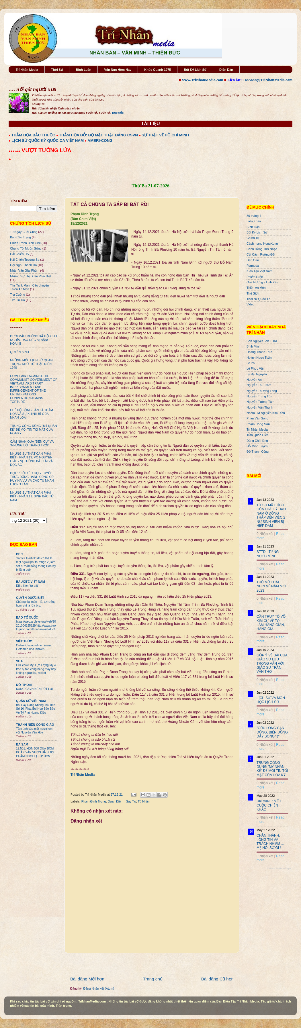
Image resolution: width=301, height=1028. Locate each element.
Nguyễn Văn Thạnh (260, 407)
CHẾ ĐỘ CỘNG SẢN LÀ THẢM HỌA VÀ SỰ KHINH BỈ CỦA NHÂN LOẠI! (31, 413)
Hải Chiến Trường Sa (24, 259)
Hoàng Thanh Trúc (259, 352)
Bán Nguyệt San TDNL (262, 341)
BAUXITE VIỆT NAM (30, 581)
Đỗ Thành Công (258, 451)
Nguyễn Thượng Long (262, 391)
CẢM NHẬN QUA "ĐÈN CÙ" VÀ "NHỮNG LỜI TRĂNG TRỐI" (32, 443)
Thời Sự (57, 69)
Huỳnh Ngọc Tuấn (259, 357)
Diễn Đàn (226, 69)
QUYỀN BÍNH (19, 352)
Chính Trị (253, 238)
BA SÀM (22, 744)
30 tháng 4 (254, 215)
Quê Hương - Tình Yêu (262, 282)
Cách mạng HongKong (262, 243)
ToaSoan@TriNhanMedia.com (267, 80)
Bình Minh (254, 346)
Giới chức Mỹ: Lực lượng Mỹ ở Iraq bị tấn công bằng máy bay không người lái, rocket (36, 669)
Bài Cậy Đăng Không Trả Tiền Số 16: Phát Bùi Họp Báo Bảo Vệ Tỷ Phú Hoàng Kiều (35, 708)
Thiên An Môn (256, 287)
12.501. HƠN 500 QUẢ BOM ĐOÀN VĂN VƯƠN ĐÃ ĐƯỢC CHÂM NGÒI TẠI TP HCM (35, 752)
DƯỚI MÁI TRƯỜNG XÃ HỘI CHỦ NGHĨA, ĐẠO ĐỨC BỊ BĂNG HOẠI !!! (33, 339)
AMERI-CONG (99, 140)
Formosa (253, 265)
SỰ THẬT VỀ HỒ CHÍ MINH (165, 135)
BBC (19, 554)
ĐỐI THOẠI (24, 684)
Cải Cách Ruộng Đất (261, 254)
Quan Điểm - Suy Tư (122, 801)
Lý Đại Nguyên (257, 374)
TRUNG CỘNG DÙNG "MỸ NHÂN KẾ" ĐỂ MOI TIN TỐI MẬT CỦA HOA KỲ (33, 429)
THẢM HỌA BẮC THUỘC (33, 135)
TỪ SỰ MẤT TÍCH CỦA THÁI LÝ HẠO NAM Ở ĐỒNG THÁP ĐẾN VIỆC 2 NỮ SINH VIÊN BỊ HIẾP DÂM (271, 515)
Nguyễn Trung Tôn (259, 396)
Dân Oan (253, 260)
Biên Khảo (254, 221)
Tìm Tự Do (17, 300)
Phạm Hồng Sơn (258, 424)
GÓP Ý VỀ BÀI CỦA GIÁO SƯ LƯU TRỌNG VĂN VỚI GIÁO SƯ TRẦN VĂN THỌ (272, 663)
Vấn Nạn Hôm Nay (117, 69)
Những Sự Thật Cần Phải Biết (30, 276)
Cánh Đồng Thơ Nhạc (262, 249)
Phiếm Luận (255, 276)
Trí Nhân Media (27, 69)
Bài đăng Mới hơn (87, 978)
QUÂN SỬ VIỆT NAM (31, 701)
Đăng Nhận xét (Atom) (98, 988)
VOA (19, 661)
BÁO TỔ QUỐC (27, 617)
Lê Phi (251, 363)
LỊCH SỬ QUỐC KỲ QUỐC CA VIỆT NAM (47, 140)
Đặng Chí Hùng (257, 440)
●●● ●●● (15, 151)
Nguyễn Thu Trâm (259, 385)
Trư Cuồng (17, 294)
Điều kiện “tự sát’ (27, 585)
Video (250, 304)
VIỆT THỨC (24, 641)
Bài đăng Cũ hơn (217, 978)
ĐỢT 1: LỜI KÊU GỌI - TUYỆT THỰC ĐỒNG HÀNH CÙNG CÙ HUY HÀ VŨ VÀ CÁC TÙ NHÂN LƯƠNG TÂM (32, 478)
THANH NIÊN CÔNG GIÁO (35, 724)
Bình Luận (83, 69)
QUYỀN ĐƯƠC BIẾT (30, 597)
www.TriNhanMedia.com (202, 80)
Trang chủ (153, 978)
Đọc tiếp (118, 112)
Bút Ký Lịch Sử (195, 69)
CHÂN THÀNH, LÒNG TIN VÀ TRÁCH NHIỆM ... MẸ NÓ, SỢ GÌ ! (270, 841)
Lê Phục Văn (256, 368)
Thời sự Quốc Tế (258, 299)
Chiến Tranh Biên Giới (25, 243)
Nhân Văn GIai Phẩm (24, 270)
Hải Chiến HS (19, 254)
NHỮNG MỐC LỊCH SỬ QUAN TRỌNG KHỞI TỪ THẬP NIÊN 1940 (31, 363)
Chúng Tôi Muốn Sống (26, 248)
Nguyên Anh (255, 379)
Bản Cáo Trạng (20, 237)
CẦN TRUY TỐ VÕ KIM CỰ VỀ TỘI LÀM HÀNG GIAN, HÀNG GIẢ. (271, 623)
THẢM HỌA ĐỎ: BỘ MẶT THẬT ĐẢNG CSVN (98, 135)
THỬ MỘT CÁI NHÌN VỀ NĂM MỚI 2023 (271, 586)
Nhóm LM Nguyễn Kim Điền (266, 413)
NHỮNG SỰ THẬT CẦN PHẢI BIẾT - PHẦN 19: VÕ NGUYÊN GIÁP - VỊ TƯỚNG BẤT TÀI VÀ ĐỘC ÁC (31, 459)
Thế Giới (253, 293)
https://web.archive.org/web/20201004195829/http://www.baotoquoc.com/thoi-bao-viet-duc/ (36, 625)
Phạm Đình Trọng (93, 801)
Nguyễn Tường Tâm (260, 401)
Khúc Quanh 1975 (157, 69)
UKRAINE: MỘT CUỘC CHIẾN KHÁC (269, 805)
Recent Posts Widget (279, 868)
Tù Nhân (143, 801)
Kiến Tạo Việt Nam (259, 271)
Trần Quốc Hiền (258, 435)
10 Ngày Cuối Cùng (23, 232)
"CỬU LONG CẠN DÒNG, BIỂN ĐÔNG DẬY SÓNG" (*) (272, 732)
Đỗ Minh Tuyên (257, 446)
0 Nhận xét (265, 534)
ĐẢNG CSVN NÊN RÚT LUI (34, 688)
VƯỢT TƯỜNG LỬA (46, 150)
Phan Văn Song (257, 418)
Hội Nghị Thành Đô (23, 265)
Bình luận (253, 227)
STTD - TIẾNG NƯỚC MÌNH (268, 554)
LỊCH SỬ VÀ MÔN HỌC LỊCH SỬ (271, 700)
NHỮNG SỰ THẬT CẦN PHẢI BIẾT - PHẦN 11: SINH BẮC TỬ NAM (31, 496)
